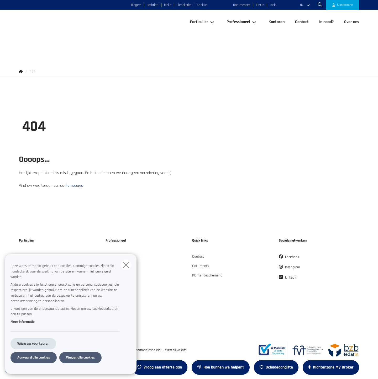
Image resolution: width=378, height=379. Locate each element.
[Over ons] (349, 36)
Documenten (241, 5)
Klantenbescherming (207, 275)
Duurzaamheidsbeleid (145, 350)
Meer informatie (22, 321)
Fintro (260, 5)
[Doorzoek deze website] (320, 5)
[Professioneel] (236, 36)
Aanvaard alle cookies (33, 357)
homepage (74, 185)
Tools (273, 5)
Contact (198, 256)
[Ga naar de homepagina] (71, 35)
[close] (126, 264)
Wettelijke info (176, 350)
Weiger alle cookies (80, 357)
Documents (200, 266)
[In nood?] (326, 36)
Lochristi (153, 5)
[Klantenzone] (342, 5)
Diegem (136, 5)
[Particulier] (197, 36)
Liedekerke (184, 5)
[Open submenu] (212, 35)
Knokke (202, 5)
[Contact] (302, 36)
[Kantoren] (276, 36)
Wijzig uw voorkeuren (33, 343)
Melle (167, 5)
